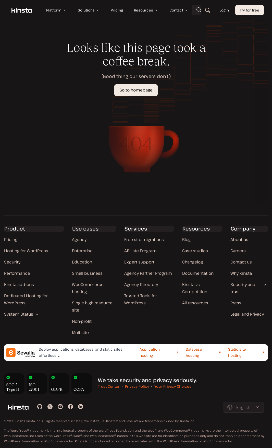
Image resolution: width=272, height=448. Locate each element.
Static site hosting (237, 352)
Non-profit (82, 321)
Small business (87, 273)
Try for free (249, 10)
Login (224, 10)
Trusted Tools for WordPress (140, 299)
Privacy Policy (137, 386)
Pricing (10, 239)
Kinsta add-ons (19, 284)
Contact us (241, 262)
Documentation (198, 273)
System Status (18, 314)
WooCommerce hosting (88, 288)
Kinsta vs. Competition (194, 288)
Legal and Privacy (247, 314)
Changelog (192, 262)
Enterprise (82, 251)
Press (235, 303)
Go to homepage (136, 90)
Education (82, 262)
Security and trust (242, 288)
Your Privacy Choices (172, 386)
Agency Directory (141, 284)
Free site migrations (144, 239)
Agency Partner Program (148, 273)
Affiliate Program (140, 251)
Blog (186, 239)
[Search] (208, 10)
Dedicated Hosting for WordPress (26, 299)
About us (239, 239)
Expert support (139, 262)
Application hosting (150, 352)
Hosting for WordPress (26, 251)
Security (12, 262)
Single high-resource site (92, 306)
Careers (238, 251)
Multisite (80, 332)
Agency (79, 239)
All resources (195, 303)
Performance (17, 273)
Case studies (195, 251)
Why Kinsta (241, 273)
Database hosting (194, 352)
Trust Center (109, 386)
